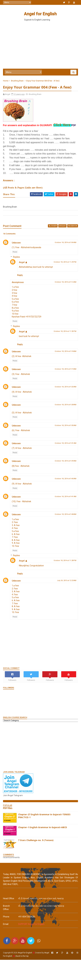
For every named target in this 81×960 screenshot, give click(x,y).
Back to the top (22, 956)
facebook (72, 226)
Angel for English (40, 13)
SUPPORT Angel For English (31, 924)
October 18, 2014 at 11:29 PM (65, 262)
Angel (22, 262)
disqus (62, 226)
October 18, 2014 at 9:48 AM (65, 515)
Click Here (62, 125)
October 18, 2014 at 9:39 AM (65, 461)
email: (6, 924)
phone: (6, 917)
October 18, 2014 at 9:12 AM (65, 282)
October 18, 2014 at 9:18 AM (65, 352)
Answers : (9, 180)
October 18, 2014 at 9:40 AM (65, 479)
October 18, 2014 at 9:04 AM (65, 243)
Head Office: (9, 899)
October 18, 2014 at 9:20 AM (65, 387)
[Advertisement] (40, 746)
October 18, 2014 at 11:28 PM (65, 561)
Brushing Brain (17, 81)
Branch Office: (6, 908)
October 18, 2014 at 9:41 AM (65, 497)
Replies (16, 257)
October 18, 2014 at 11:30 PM (65, 332)
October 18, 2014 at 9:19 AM (65, 369)
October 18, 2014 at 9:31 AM (65, 443)
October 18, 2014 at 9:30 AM (65, 426)
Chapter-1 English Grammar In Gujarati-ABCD (42, 827)
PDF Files (7, 808)
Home (5, 81)
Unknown (16, 243)
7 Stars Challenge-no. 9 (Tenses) (35, 840)
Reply (15, 252)
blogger (53, 226)
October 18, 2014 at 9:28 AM (65, 405)
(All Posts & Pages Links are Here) (22, 187)
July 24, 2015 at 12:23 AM (66, 581)
